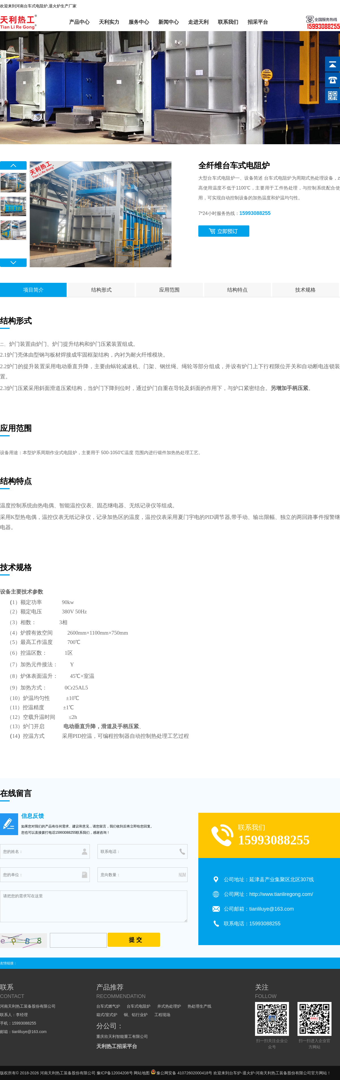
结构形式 (101, 290)
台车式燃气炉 (108, 1006)
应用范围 (169, 290)
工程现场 (162, 1014)
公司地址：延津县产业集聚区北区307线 (269, 879)
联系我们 (228, 22)
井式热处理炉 (169, 1006)
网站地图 (142, 1073)
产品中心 (79, 22)
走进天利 (198, 22)
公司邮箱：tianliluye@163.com (259, 909)
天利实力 (109, 22)
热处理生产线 (199, 1006)
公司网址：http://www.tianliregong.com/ (268, 894)
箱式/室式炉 (106, 1014)
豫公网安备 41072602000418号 (181, 1073)
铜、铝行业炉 (136, 1014)
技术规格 (305, 290)
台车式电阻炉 (138, 1006)
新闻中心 (168, 22)
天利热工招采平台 (116, 1046)
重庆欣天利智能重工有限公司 (122, 1036)
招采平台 (258, 22)
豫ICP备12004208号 (115, 1073)
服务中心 (139, 22)
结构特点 (237, 290)
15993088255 (255, 213)
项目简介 (33, 290)
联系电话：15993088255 (252, 923)
